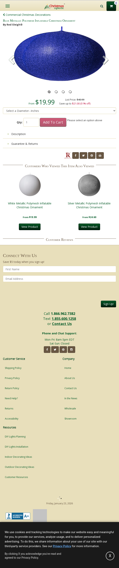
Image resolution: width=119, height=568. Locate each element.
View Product (29, 227)
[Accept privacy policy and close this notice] (110, 556)
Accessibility (11, 418)
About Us (69, 378)
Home (67, 368)
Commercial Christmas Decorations (27, 15)
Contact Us (62, 323)
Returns (9, 408)
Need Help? (11, 398)
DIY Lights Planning (15, 436)
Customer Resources (16, 477)
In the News (70, 398)
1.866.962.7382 (63, 313)
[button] (105, 60)
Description (17, 134)
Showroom (70, 418)
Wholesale (70, 408)
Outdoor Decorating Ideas (19, 467)
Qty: (20, 122)
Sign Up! (108, 304)
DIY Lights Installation (16, 446)
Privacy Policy (12, 378)
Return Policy (12, 388)
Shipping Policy (13, 368)
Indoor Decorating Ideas (18, 456)
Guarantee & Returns (23, 144)
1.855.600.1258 (64, 318)
